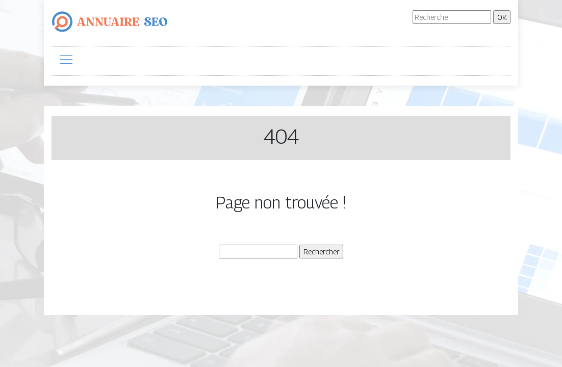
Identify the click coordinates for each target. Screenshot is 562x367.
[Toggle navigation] (66, 60)
